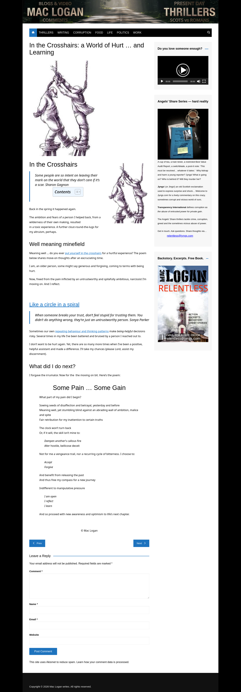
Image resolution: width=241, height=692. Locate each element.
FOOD (99, 32)
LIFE (110, 32)
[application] (183, 70)
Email (33, 619)
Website (34, 634)
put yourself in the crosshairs (83, 253)
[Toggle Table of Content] (76, 192)
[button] (183, 70)
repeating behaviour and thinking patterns (82, 331)
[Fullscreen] (204, 81)
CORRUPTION (82, 32)
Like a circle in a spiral (55, 304)
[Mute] (198, 81)
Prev (37, 543)
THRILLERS (46, 32)
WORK (137, 32)
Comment (36, 571)
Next (141, 543)
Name (33, 604)
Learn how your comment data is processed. (102, 662)
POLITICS (123, 32)
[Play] (162, 81)
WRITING (63, 32)
